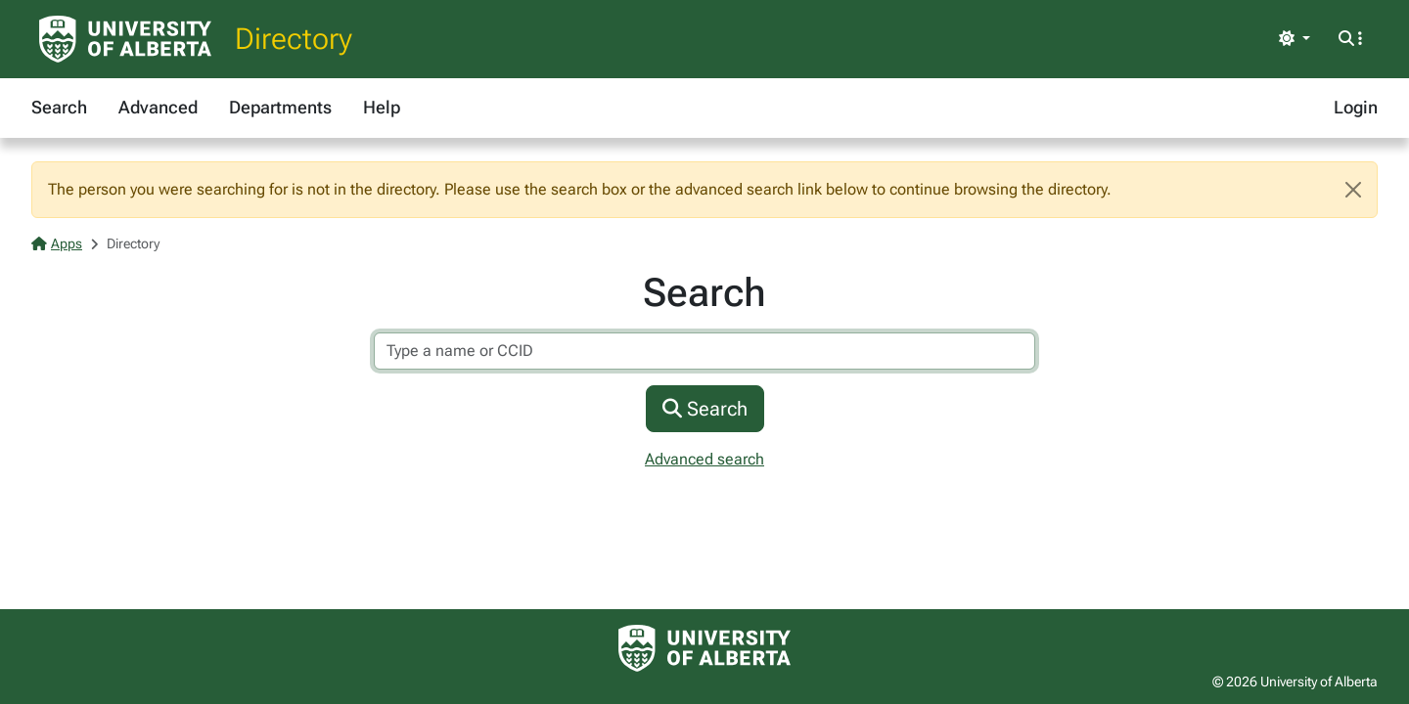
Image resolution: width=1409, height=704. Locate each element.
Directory (293, 39)
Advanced (158, 107)
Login (1356, 107)
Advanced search (704, 459)
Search (59, 107)
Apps (56, 243)
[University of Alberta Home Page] (125, 39)
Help (381, 107)
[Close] (1353, 189)
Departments (280, 107)
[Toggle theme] (1294, 39)
